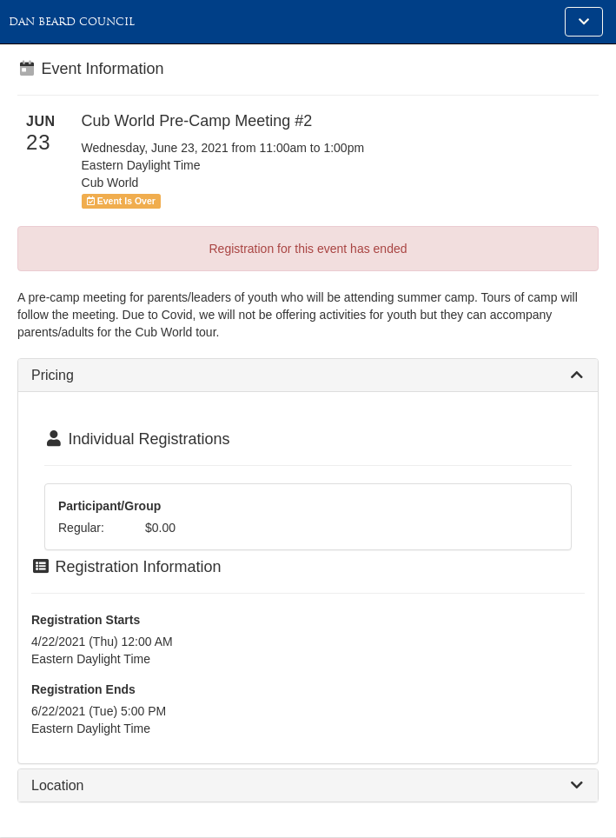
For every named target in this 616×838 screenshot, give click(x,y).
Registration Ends (83, 689)
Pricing (52, 375)
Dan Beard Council (72, 22)
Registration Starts (85, 620)
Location (57, 785)
